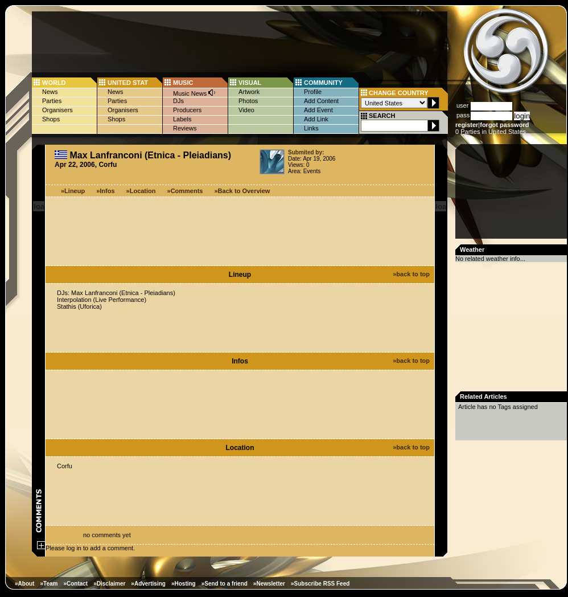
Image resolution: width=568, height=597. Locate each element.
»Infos (105, 190)
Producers (187, 110)
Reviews (185, 128)
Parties (51, 100)
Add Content (321, 100)
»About (24, 583)
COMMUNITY (323, 82)
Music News (194, 92)
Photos (248, 100)
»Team (48, 583)
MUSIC (183, 82)
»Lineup (73, 190)
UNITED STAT (128, 82)
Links (311, 128)
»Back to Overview (242, 190)
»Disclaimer (109, 583)
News (50, 91)
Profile (313, 91)
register (466, 124)
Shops (51, 119)
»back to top (411, 274)
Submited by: (306, 152)
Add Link (316, 119)
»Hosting (183, 583)
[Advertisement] (512, 195)
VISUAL (249, 82)
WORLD (54, 82)
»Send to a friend (224, 583)
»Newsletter (269, 583)
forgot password (504, 124)
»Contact (75, 583)
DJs (178, 100)
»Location (141, 190)
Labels (182, 119)
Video (246, 110)
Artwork (249, 91)
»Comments (185, 190)
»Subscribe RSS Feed (320, 583)
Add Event (318, 110)
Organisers (57, 110)
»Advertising (148, 583)
